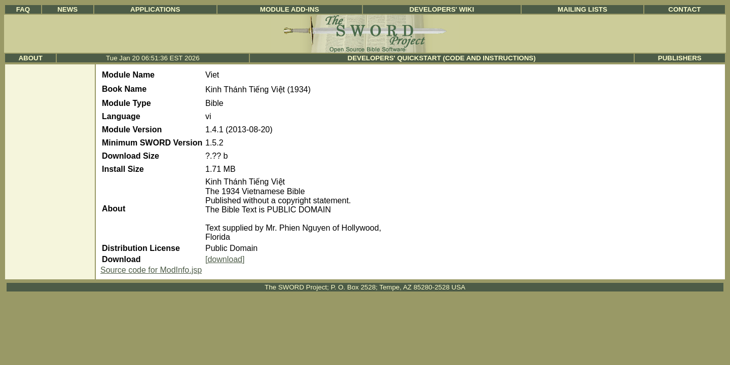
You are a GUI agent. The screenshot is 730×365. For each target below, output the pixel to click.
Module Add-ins (289, 9)
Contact (684, 9)
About (30, 58)
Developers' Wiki (442, 9)
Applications (155, 9)
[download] (224, 259)
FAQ (23, 9)
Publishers (680, 58)
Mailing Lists (582, 9)
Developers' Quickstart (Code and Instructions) (442, 58)
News (67, 9)
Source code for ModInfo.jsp (151, 270)
